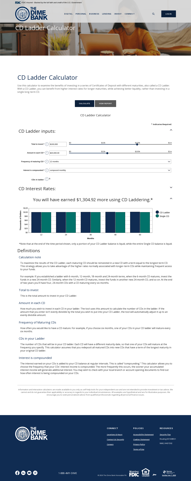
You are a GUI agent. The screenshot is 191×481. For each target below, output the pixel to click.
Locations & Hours (114, 434)
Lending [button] (106, 14)
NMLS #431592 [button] (166, 443)
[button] (95, 131)
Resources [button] (166, 428)
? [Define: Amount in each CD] (46, 153)
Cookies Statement (141, 439)
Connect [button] (130, 14)
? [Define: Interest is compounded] (46, 170)
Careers (110, 444)
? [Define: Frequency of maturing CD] (46, 161)
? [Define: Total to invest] (46, 144)
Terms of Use (138, 449)
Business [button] (94, 14)
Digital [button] (68, 14)
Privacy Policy (139, 444)
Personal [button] (81, 14)
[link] (169, 473)
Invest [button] (118, 14)
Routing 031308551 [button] (168, 439)
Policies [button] (138, 428)
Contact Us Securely (115, 439)
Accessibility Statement (143, 434)
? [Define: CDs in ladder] (46, 179)
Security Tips (165, 434)
